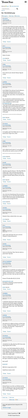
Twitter (19, 413)
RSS (17, 399)
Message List (5, 15)
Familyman (4, 156)
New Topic (12, 15)
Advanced (3, 10)
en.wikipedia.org (7, 103)
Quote (9, 41)
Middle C (4, 117)
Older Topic (12, 397)
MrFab (5, 82)
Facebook (18, 413)
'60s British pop (6, 19)
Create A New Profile (15, 6)
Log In (8, 6)
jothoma (6, 335)
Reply (5, 41)
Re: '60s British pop (7, 47)
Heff (5, 162)
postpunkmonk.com (8, 281)
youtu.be (5, 364)
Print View (18, 15)
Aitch (5, 243)
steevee (6, 18)
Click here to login (7, 407)
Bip (4, 64)
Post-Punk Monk (7, 261)
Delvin (5, 207)
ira (4, 45)
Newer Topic (5, 397)
